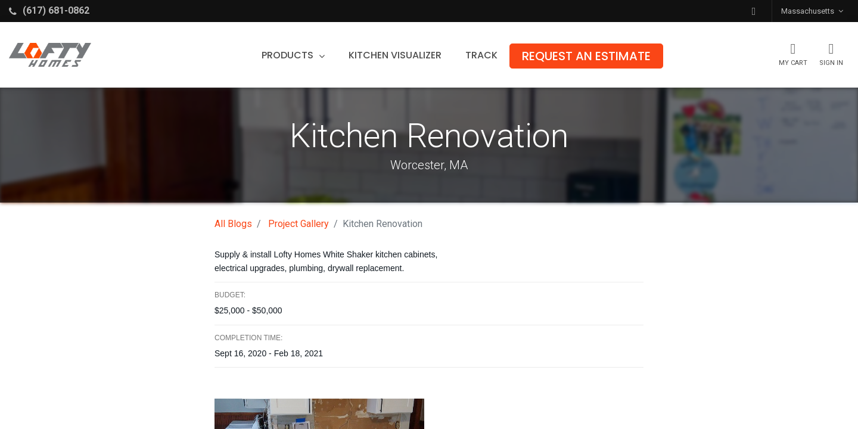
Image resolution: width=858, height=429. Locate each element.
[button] (754, 11)
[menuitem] (395, 55)
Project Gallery (298, 223)
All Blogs (233, 223)
